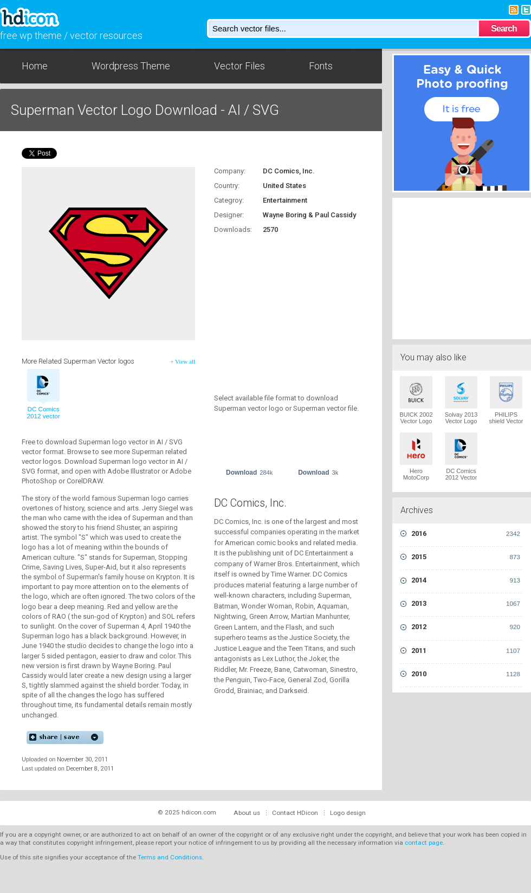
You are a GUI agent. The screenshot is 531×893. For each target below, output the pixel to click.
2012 (465, 627)
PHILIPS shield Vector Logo (506, 421)
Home (35, 66)
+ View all (182, 361)
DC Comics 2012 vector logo (43, 416)
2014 (465, 580)
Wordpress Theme (131, 66)
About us (247, 813)
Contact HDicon (295, 813)
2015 (465, 557)
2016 (465, 534)
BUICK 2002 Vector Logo (415, 417)
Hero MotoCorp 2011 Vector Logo (416, 481)
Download (249, 472)
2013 (465, 604)
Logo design (348, 813)
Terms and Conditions (170, 857)
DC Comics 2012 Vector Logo (461, 477)
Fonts (321, 66)
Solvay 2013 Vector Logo (461, 417)
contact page (424, 842)
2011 (465, 651)
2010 (465, 674)
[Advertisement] (281, 308)
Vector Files (239, 66)
